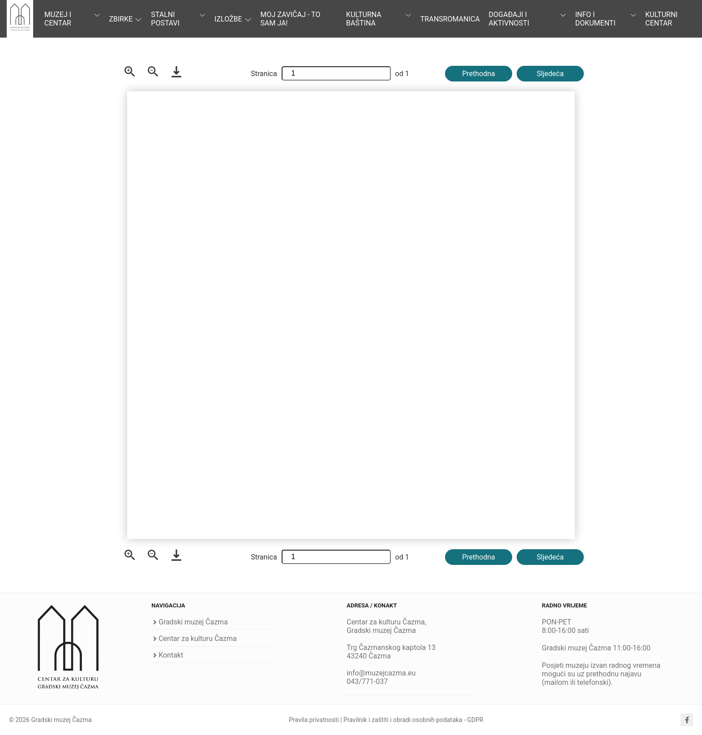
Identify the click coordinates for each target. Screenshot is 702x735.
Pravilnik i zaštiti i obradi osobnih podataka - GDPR (413, 719)
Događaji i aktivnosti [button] (527, 18)
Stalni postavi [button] (178, 18)
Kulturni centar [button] (661, 18)
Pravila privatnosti (313, 719)
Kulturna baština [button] (378, 18)
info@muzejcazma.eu (381, 673)
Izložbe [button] (233, 19)
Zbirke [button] (125, 19)
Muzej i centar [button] (72, 18)
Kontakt (170, 655)
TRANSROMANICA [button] (450, 19)
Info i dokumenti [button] (606, 18)
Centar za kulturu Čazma (197, 638)
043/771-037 (367, 681)
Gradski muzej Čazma (193, 622)
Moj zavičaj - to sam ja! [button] (291, 18)
